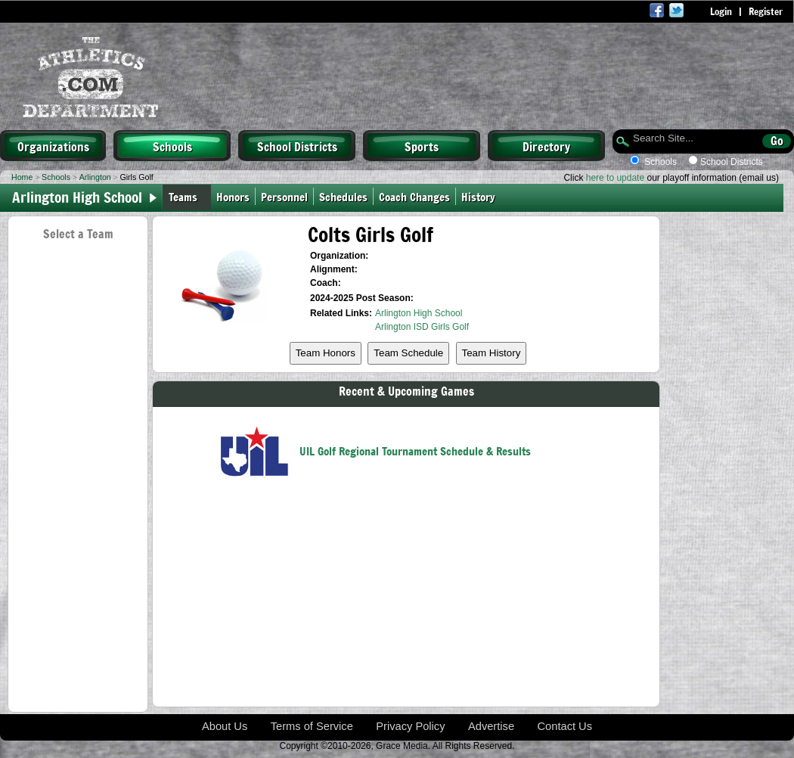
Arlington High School (418, 313)
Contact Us (565, 726)
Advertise (491, 726)
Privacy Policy (410, 726)
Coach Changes (414, 196)
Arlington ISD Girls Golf (422, 327)
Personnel (284, 196)
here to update (615, 177)
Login (721, 11)
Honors (233, 196)
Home (22, 177)
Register (766, 11)
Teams (183, 196)
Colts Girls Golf (370, 234)
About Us (224, 726)
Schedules (343, 196)
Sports (422, 146)
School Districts (297, 146)
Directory (546, 146)
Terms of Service (312, 726)
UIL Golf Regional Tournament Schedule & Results (415, 450)
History (481, 196)
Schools (172, 146)
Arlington (95, 177)
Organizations (53, 146)
